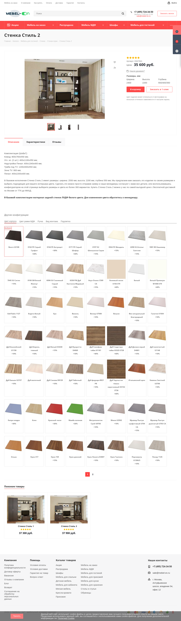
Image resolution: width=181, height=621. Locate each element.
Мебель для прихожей (92, 577)
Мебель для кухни (90, 581)
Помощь (35, 560)
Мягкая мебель (63, 589)
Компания (10, 560)
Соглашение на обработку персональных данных (12, 595)
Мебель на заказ (89, 565)
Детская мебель (64, 581)
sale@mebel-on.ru (143, 16)
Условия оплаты (38, 565)
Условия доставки (39, 569)
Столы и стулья (88, 589)
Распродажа (62, 569)
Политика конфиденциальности (15, 566)
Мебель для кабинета (66, 585)
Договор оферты (12, 571)
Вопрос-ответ (36, 577)
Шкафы (59, 573)
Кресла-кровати (63, 593)
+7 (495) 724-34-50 (143, 11)
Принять (17, 616)
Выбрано (8, 228)
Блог (6, 583)
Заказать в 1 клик (159, 89)
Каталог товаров (66, 560)
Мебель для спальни (66, 577)
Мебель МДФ (87, 569)
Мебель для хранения (92, 585)
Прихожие (61, 596)
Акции (59, 565)
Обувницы (86, 593)
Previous (44, 127)
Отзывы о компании (14, 579)
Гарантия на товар (39, 573)
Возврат (8, 587)
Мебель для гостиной (91, 573)
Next (85, 127)
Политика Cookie (66, 618)
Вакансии (9, 575)
